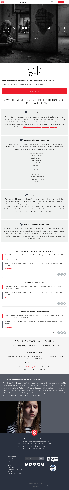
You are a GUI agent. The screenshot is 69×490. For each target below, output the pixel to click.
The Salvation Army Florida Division (15, 470)
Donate (61, 2)
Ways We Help (12, 456)
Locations (54, 2)
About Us (10, 458)
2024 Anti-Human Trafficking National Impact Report (40, 127)
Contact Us (11, 467)
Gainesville (22, 2)
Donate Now (34, 38)
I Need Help (34, 91)
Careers (10, 463)
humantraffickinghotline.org (31, 367)
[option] (34, 33)
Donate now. (8, 268)
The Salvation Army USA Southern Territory (14, 474)
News (9, 465)
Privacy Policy (44, 485)
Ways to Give (11, 461)
